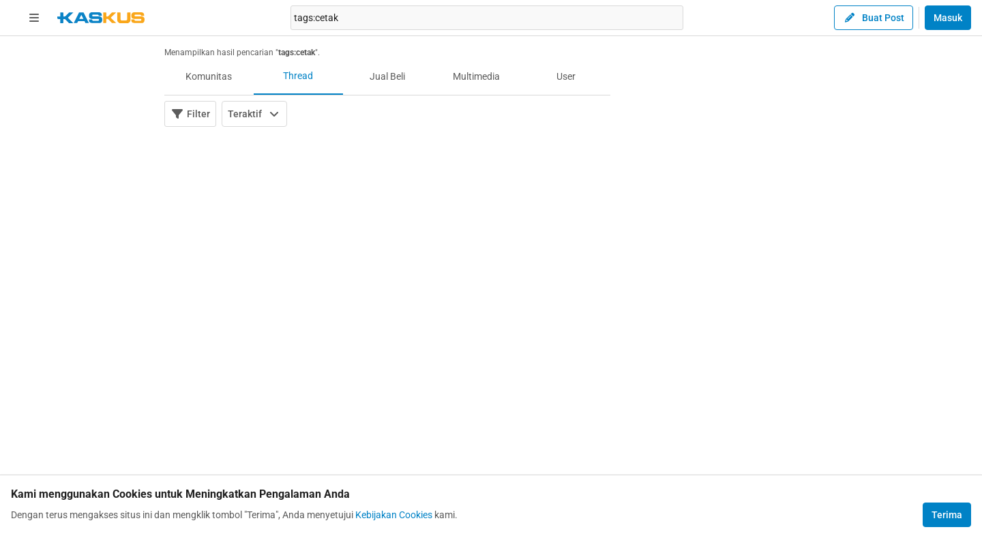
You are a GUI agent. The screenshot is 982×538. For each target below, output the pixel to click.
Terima (947, 514)
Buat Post (873, 18)
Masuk (948, 17)
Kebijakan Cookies (393, 514)
